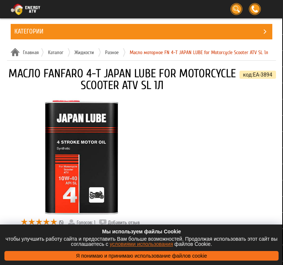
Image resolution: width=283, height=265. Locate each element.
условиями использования (141, 244)
